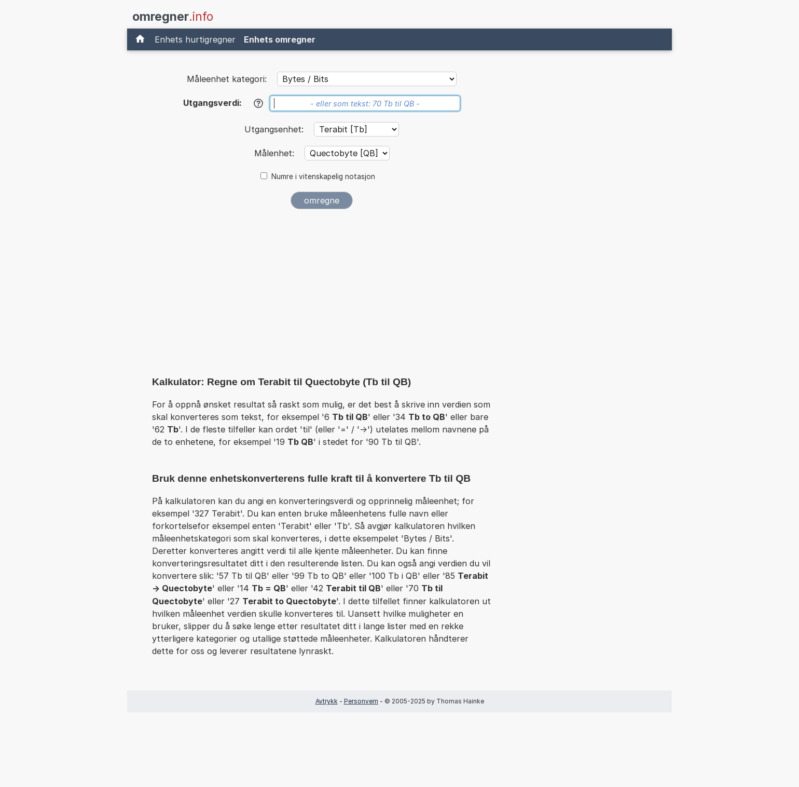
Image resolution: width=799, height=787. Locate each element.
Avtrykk (326, 701)
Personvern (361, 701)
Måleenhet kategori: (227, 79)
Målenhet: (275, 153)
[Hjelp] (258, 103)
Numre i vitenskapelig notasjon (323, 176)
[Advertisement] (322, 295)
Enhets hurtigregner (195, 39)
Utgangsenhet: (275, 129)
